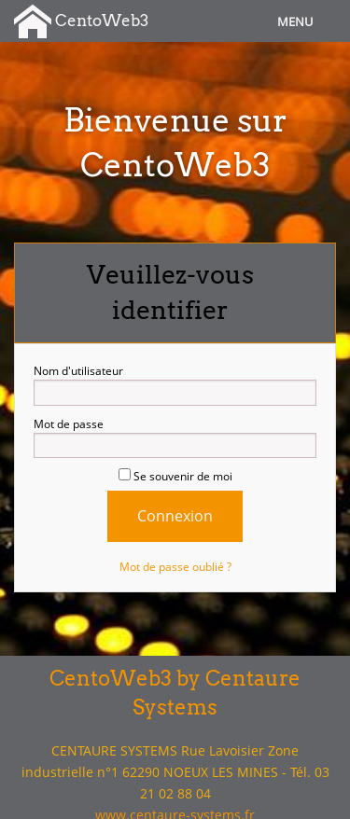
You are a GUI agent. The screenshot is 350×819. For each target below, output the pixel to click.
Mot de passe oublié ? (175, 567)
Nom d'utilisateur (175, 384)
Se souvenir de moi (175, 476)
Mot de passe (175, 437)
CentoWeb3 (81, 22)
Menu (295, 21)
